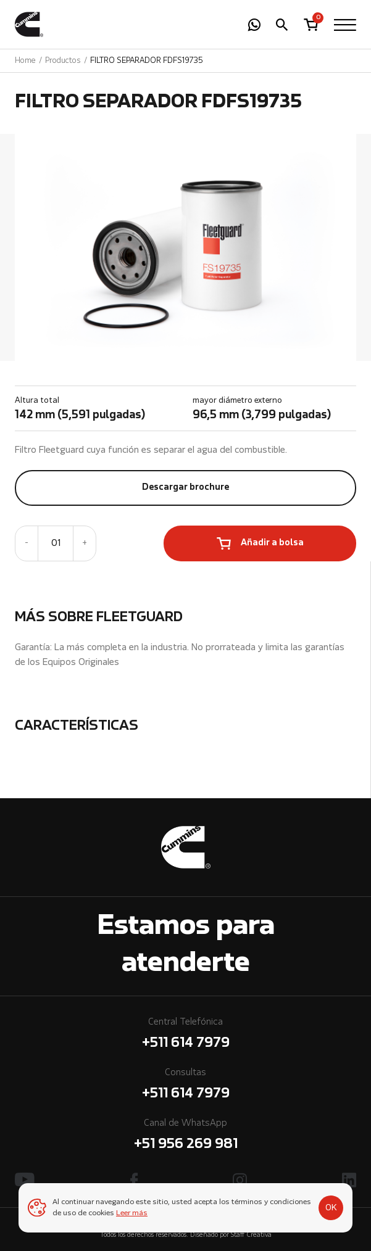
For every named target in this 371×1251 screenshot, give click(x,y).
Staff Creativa (251, 1235)
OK (331, 1208)
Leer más (132, 1213)
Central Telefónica (185, 1035)
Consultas (185, 1086)
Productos (63, 61)
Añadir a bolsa (272, 543)
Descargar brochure (185, 488)
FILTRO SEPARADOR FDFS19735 (146, 61)
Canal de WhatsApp (185, 1136)
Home (25, 61)
